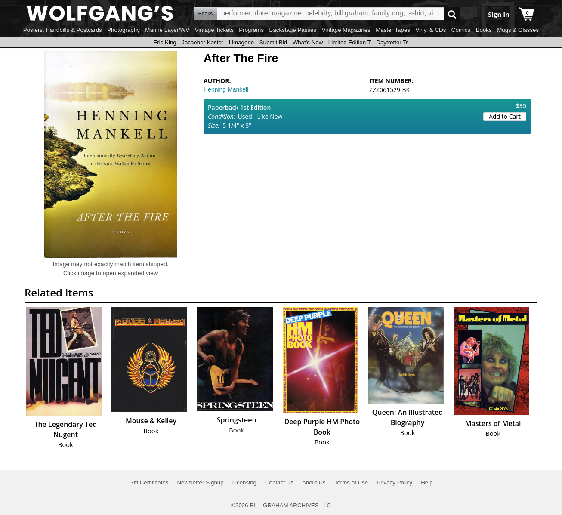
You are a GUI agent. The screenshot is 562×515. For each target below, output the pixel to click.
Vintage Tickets (214, 30)
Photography (123, 30)
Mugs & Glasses (518, 30)
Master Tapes (393, 30)
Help (426, 482)
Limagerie (241, 42)
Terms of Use (351, 482)
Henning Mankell (226, 89)
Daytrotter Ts (392, 42)
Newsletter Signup (200, 482)
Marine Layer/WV (167, 30)
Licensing (244, 482)
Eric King (164, 42)
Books (484, 30)
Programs (251, 30)
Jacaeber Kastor (202, 42)
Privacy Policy (394, 482)
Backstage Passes (293, 30)
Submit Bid (273, 42)
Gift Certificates (148, 482)
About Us (314, 482)
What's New (308, 42)
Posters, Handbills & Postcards (62, 30)
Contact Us (279, 482)
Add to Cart (505, 116)
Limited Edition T (349, 42)
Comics (460, 30)
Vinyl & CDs (430, 30)
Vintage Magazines (346, 30)
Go (452, 14)
